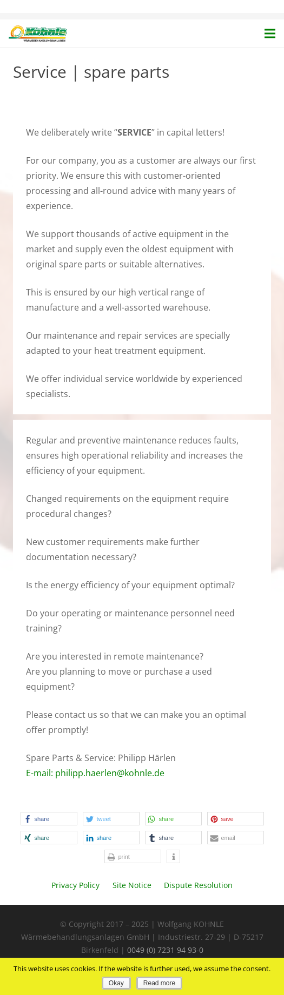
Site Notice (132, 885)
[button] (49, 818)
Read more (159, 983)
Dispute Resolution (198, 885)
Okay (116, 983)
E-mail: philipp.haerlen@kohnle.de (95, 773)
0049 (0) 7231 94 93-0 (165, 950)
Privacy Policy (75, 885)
